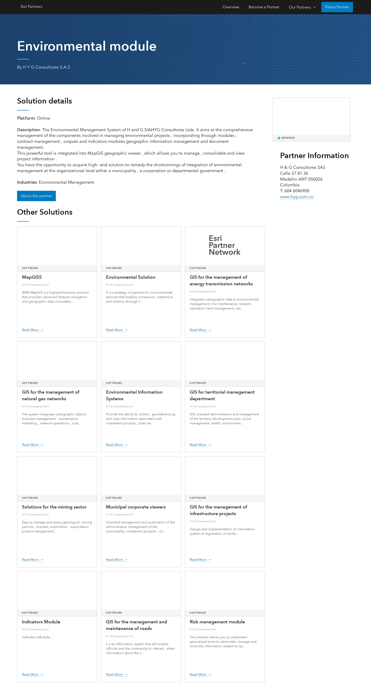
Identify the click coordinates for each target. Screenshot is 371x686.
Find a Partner (337, 7)
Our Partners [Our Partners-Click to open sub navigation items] (300, 7)
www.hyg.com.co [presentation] (297, 196)
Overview (231, 7)
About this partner (36, 196)
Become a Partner (264, 7)
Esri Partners (31, 6)
